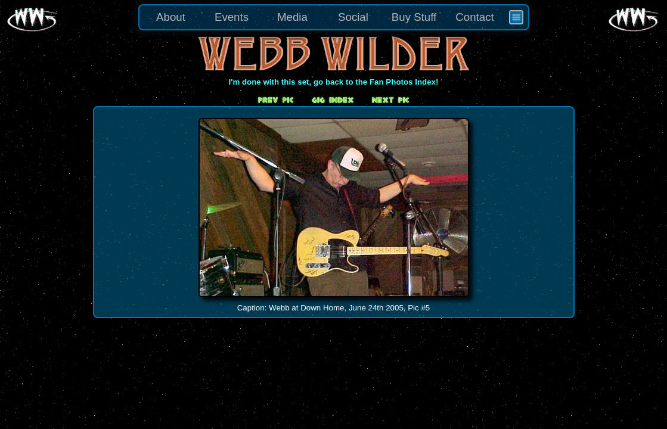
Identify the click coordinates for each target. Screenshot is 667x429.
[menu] (333, 17)
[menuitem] (516, 17)
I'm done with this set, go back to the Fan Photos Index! (334, 81)
